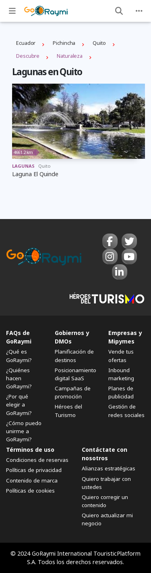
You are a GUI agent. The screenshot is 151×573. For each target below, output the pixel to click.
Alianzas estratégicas (108, 468)
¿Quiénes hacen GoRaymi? (19, 378)
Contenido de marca (32, 480)
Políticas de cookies (30, 490)
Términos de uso (30, 449)
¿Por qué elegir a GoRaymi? (19, 404)
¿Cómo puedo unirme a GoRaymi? (23, 431)
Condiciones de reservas (37, 459)
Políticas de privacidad (34, 470)
